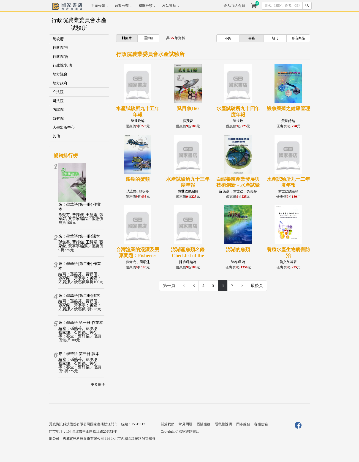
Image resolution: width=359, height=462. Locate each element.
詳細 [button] (148, 38)
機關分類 (147, 6)
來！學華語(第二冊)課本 (79, 295)
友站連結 (170, 6)
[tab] (79, 39)
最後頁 (257, 285)
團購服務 (203, 424)
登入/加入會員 (234, 6)
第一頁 (169, 285)
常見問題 (185, 424)
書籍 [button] (251, 38)
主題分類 (99, 6)
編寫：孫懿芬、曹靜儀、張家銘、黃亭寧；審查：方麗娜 (79, 278)
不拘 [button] (228, 38)
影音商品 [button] (298, 38)
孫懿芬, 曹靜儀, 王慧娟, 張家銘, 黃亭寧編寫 (80, 217)
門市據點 (243, 424)
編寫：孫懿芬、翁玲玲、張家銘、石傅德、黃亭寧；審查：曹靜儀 (79, 332)
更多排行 (98, 385)
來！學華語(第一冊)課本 (79, 236)
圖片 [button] (127, 38)
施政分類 (123, 6)
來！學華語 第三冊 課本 (78, 354)
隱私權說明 (223, 424)
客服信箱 (261, 424)
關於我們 (167, 424)
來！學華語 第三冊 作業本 (80, 322)
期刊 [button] (275, 38)
